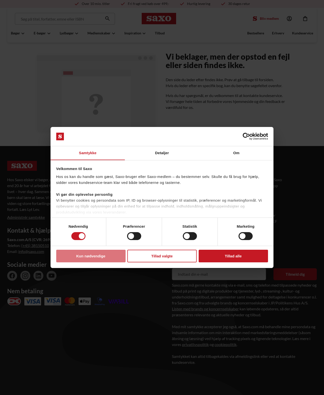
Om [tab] (236, 152)
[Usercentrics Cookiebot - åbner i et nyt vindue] (246, 136)
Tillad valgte (162, 256)
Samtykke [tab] (88, 152)
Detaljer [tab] (162, 152)
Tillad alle (233, 256)
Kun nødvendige (91, 256)
